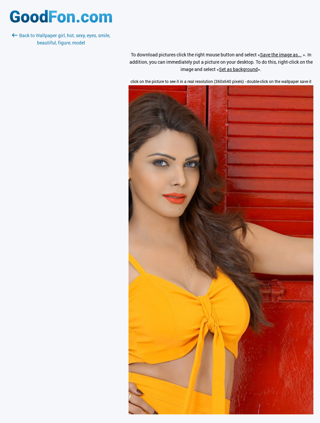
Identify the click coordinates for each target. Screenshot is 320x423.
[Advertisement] (61, 125)
